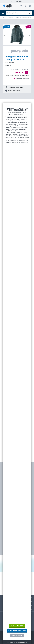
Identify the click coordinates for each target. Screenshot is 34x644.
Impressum (10, 642)
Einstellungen (17, 635)
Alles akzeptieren (17, 625)
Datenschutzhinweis (21, 642)
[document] (17, 365)
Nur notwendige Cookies (17, 630)
